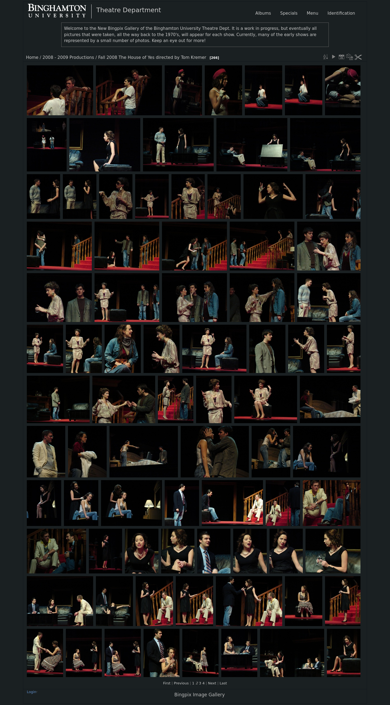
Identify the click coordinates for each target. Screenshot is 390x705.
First (166, 683)
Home (32, 57)
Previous (181, 683)
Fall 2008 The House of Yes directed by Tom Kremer (152, 57)
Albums (263, 13)
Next (212, 683)
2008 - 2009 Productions (68, 57)
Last (223, 683)
